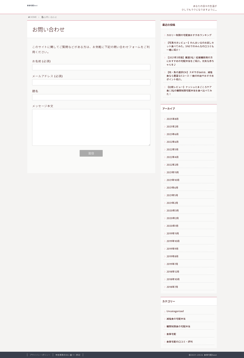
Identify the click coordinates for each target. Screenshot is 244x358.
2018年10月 (173, 279)
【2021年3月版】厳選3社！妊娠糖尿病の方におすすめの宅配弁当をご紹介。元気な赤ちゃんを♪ (190, 61)
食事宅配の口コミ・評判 (180, 341)
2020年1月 (172, 226)
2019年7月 (172, 264)
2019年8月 (172, 256)
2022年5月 (172, 149)
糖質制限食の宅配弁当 (178, 326)
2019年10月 (173, 241)
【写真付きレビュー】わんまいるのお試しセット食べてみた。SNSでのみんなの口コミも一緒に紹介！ (190, 46)
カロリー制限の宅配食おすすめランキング (189, 35)
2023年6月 (173, 134)
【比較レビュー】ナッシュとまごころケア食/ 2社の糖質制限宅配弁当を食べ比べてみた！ (189, 91)
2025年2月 (172, 126)
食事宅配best (32, 6)
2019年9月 (172, 248)
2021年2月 (172, 203)
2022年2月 (172, 164)
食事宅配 (171, 334)
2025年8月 (173, 119)
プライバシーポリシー (40, 355)
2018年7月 (172, 287)
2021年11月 (173, 172)
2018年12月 (173, 271)
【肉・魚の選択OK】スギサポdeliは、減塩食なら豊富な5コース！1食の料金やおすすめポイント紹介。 (190, 76)
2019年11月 (173, 233)
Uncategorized (175, 311)
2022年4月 (173, 157)
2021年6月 (172, 187)
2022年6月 (173, 142)
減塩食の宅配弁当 (176, 319)
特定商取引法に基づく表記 (68, 355)
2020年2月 (173, 218)
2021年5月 (172, 195)
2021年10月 (173, 180)
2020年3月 (173, 210)
